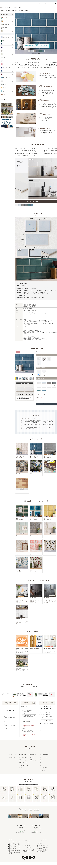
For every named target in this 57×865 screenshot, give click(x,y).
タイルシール (5, 7)
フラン (3, 54)
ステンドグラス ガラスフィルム (13, 756)
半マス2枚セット (49, 362)
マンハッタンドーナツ (6, 78)
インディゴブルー (44, 393)
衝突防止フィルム (5, 24)
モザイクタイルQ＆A (22, 755)
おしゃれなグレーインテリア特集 (23, 767)
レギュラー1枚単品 (39, 363)
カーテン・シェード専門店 (44, 756)
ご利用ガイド (32, 754)
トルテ (3, 57)
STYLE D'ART (27, 862)
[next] (32, 374)
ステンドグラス (5, 18)
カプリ (3, 47)
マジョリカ (4, 84)
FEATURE (26, 4)
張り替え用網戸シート (6, 31)
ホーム (1, 7)
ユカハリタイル (41, 841)
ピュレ (3, 61)
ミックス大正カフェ (5, 67)
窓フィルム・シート (7, 15)
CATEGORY (18, 4)
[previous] (16, 374)
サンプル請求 (32, 757)
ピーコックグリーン (39, 393)
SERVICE (33, 4)
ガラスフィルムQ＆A (22, 754)
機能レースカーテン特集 (23, 757)
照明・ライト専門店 (43, 768)
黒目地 (39, 374)
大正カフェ (4, 44)
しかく (3, 91)
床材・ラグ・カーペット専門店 (44, 763)
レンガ (3, 94)
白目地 (44, 374)
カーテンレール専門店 (44, 754)
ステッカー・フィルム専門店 (44, 760)
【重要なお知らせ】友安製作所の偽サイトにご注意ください (28, 785)
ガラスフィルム (5, 21)
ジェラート (4, 51)
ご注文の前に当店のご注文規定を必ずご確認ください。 (32, 418)
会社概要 (31, 760)
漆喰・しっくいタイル (6, 37)
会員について (32, 765)
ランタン (3, 88)
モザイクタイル (11, 754)
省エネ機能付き (5, 28)
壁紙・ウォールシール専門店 (44, 766)
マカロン (3, 64)
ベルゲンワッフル (5, 81)
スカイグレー (49, 385)
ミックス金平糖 (5, 71)
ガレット (3, 40)
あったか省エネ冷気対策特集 (23, 760)
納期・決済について (33, 755)
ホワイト (39, 385)
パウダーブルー (44, 385)
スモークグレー (54, 385)
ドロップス (4, 74)
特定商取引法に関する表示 (34, 763)
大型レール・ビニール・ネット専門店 (44, 771)
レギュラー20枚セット (44, 362)
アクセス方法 (21, 832)
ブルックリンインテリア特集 (23, 764)
